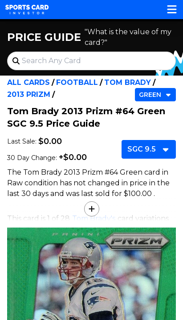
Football (77, 82)
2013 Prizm (28, 94)
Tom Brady (127, 82)
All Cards (28, 82)
